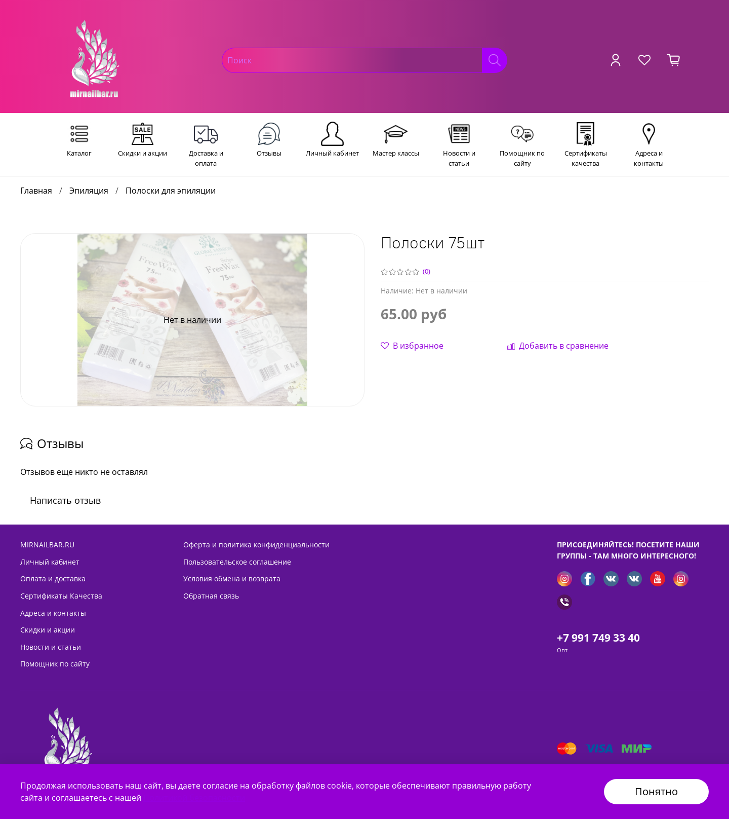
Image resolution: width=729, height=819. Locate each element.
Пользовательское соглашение (237, 562)
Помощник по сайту (55, 663)
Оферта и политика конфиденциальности (256, 544)
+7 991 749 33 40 (598, 637)
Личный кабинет (49, 562)
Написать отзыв (65, 500)
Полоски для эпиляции (171, 190)
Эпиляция (88, 190)
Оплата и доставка (53, 578)
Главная (36, 190)
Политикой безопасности (194, 797)
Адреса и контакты (53, 613)
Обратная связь (211, 596)
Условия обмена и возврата (231, 578)
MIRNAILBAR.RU (47, 544)
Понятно (656, 791)
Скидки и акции (47, 630)
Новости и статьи (50, 647)
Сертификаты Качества (61, 596)
